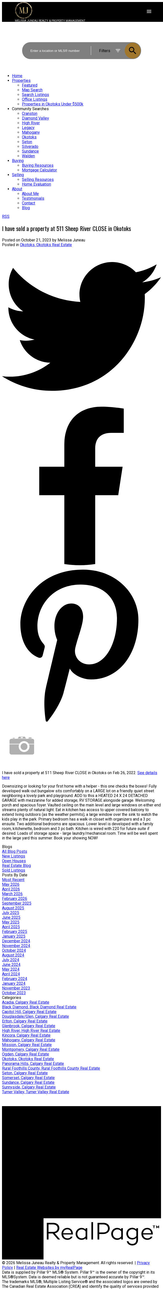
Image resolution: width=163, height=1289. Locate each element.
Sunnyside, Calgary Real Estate (29, 1087)
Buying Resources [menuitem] (38, 165)
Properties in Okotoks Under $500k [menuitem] (52, 104)
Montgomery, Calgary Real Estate (30, 1049)
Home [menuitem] (17, 75)
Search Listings (15, 1133)
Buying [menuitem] (18, 160)
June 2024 (11, 964)
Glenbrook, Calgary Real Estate (28, 1026)
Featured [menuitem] (29, 85)
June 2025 (11, 917)
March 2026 (12, 894)
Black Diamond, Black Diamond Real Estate (39, 1007)
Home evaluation (100, 1129)
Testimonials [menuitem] (33, 198)
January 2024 (13, 983)
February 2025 (14, 931)
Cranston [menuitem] (29, 113)
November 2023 (16, 988)
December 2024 (16, 941)
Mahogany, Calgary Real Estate (28, 1040)
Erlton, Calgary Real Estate (25, 1021)
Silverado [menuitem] (30, 146)
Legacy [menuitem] (28, 127)
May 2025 (10, 922)
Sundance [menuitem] (30, 151)
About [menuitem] (17, 189)
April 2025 (11, 927)
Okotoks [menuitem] (29, 137)
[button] (105, 1216)
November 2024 (16, 945)
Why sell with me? (101, 1124)
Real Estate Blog (16, 865)
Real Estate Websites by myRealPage (49, 1267)
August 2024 (13, 955)
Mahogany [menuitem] (31, 132)
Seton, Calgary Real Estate (25, 1073)
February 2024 (14, 978)
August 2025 (13, 908)
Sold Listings (13, 870)
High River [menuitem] (31, 123)
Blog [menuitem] (26, 207)
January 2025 (13, 936)
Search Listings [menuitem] (35, 94)
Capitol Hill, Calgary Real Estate (29, 1011)
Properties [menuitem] (21, 80)
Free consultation (101, 1133)
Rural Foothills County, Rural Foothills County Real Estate (51, 1068)
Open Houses (14, 861)
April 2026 (11, 889)
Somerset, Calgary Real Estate (28, 1077)
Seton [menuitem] (27, 141)
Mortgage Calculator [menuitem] (39, 170)
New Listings (13, 856)
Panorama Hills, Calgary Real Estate (33, 1063)
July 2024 (10, 960)
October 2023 (14, 993)
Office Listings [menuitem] (34, 99)
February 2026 (14, 898)
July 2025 (10, 912)
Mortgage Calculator (19, 1129)
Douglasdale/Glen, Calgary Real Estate (35, 1016)
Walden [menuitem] (28, 156)
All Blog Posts (14, 851)
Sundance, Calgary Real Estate (28, 1082)
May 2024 (10, 969)
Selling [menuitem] (18, 174)
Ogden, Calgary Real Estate (25, 1054)
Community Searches (30, 108)
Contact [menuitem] (28, 203)
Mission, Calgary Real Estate (27, 1044)
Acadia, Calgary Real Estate (25, 1002)
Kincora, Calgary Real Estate (26, 1035)
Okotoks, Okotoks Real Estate (46, 244)
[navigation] (81, 141)
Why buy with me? (17, 1124)
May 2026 (10, 884)
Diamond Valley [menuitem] (35, 118)
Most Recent (13, 879)
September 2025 (16, 903)
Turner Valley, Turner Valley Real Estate (35, 1092)
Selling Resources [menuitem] (38, 179)
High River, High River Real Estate (31, 1030)
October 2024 (14, 950)
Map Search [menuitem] (32, 90)
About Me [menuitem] (30, 193)
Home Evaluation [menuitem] (36, 184)
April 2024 (11, 974)
